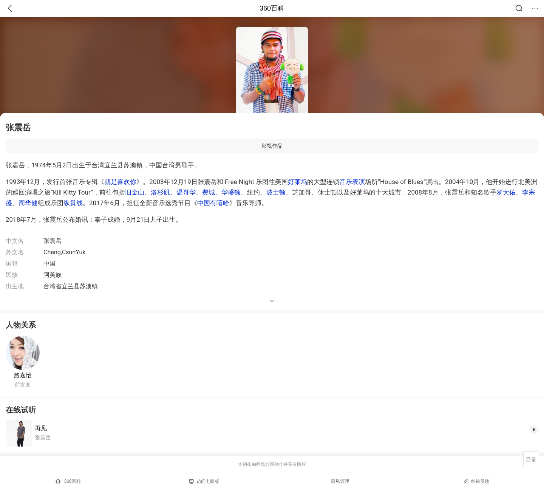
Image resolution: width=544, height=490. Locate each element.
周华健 (28, 203)
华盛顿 (231, 192)
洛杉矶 (160, 192)
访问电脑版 (204, 481)
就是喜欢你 (120, 181)
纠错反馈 (476, 481)
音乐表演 (352, 181)
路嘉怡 (23, 375)
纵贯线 (73, 203)
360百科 (272, 8)
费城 (208, 192)
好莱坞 (297, 181)
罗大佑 (506, 192)
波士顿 (276, 192)
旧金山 (134, 192)
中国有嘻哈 (213, 203)
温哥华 (186, 192)
